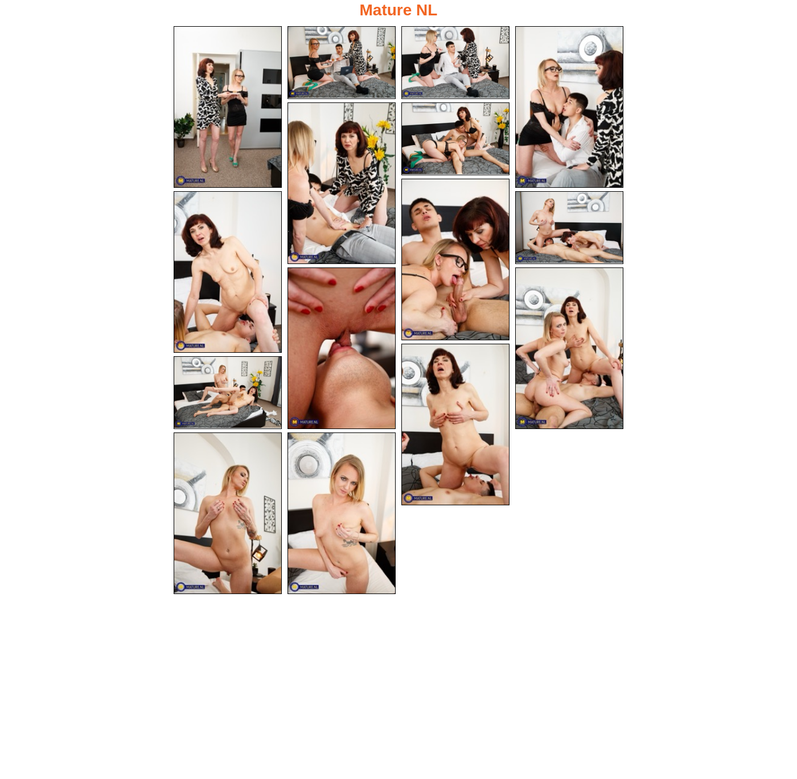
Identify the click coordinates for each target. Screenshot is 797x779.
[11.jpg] (569, 349)
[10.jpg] (341, 349)
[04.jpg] (569, 107)
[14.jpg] (228, 514)
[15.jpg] (341, 514)
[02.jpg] (341, 62)
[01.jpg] (228, 107)
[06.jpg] (455, 138)
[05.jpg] (341, 183)
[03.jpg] (455, 62)
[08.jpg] (228, 272)
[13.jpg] (228, 393)
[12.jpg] (455, 425)
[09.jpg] (569, 228)
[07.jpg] (455, 259)
